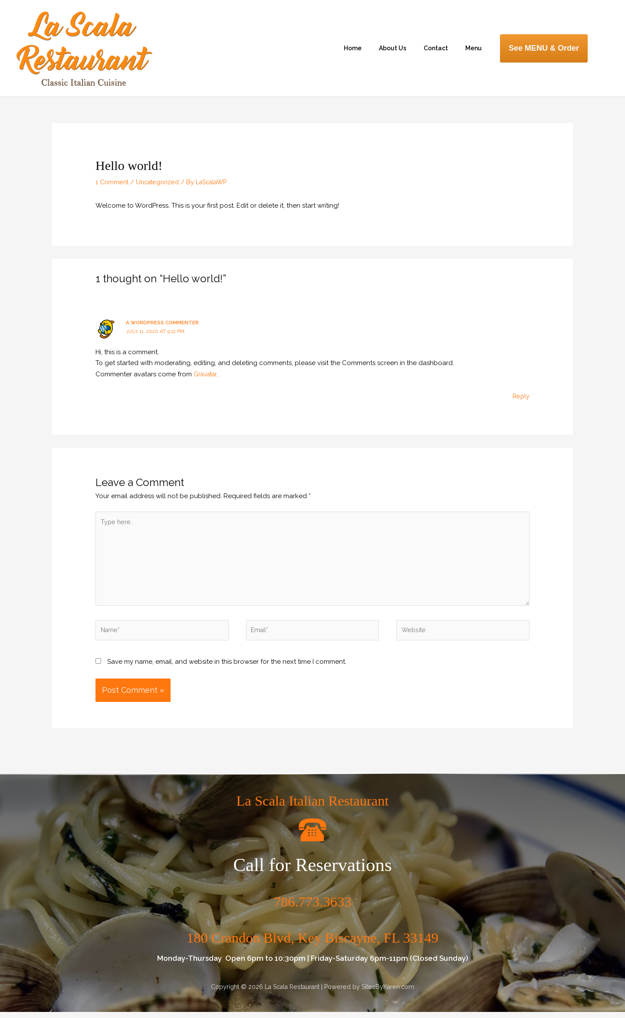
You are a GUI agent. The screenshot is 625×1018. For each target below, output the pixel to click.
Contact (436, 48)
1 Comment (112, 182)
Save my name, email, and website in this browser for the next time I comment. (226, 668)
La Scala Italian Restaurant (312, 805)
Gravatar (207, 374)
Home (353, 48)
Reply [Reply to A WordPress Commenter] (521, 396)
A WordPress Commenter (163, 323)
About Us (392, 48)
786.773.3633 (312, 907)
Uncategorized (161, 182)
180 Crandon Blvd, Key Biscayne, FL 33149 (312, 942)
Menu (473, 48)
